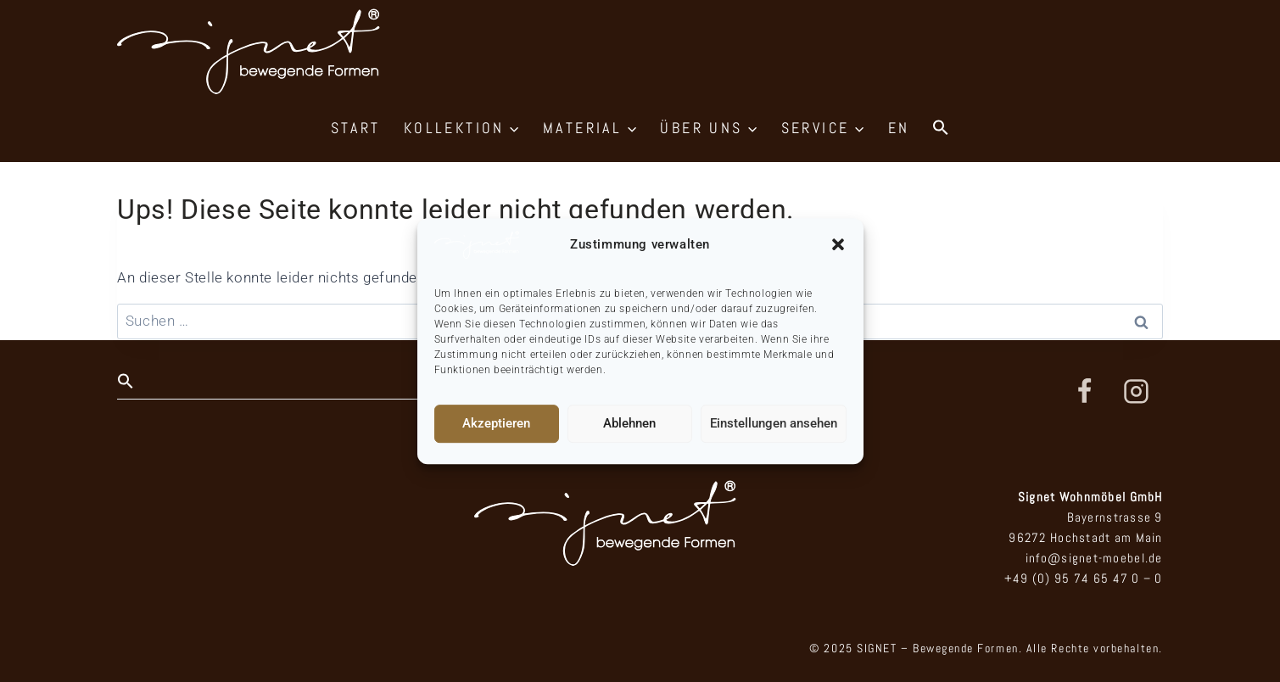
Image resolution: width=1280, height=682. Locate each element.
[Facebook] (1084, 392)
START (356, 127)
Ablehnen (629, 423)
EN (899, 127)
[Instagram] (1136, 392)
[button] (838, 244)
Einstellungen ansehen (773, 423)
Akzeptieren (496, 423)
